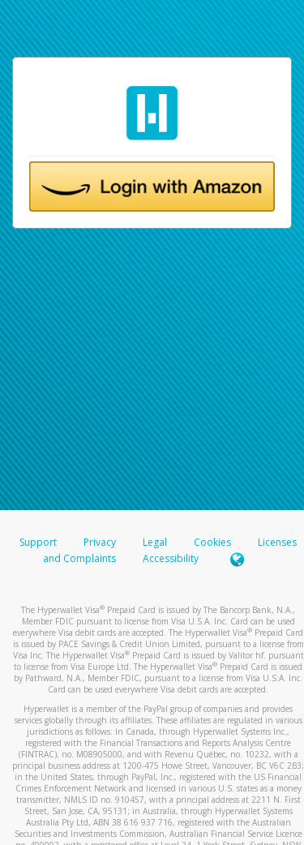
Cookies (212, 542)
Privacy (99, 542)
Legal (155, 542)
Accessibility (171, 558)
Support (38, 542)
